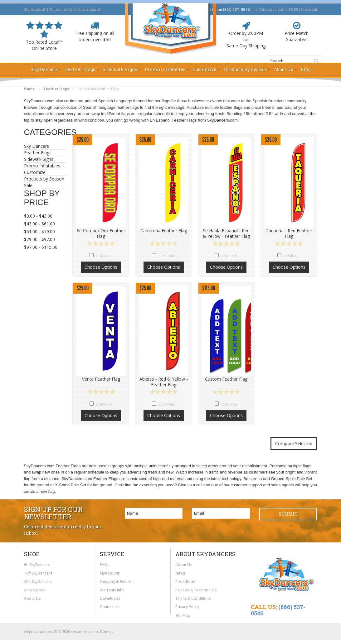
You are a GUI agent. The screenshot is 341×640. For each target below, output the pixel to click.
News (180, 573)
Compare (104, 255)
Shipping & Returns (116, 581)
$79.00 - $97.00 (39, 239)
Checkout (309, 9)
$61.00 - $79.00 (39, 231)
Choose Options (101, 267)
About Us (32, 598)
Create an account (84, 9)
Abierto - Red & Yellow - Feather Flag (163, 381)
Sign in (56, 9)
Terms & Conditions (193, 598)
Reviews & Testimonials (196, 590)
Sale (28, 185)
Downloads (110, 598)
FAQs (104, 564)
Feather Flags (56, 88)
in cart (272, 9)
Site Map (182, 615)
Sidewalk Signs (43, 159)
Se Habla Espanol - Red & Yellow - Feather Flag (226, 233)
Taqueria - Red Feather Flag (289, 233)
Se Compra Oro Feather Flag (101, 233)
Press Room (186, 581)
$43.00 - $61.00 (39, 224)
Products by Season (44, 179)
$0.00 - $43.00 (38, 216)
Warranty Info (112, 590)
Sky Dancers (43, 146)
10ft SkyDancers (38, 573)
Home (29, 88)
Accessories (34, 590)
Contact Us (109, 606)
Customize (35, 172)
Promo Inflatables (43, 166)
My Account (34, 9)
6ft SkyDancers (37, 564)
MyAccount (109, 573)
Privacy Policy (187, 606)
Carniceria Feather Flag (163, 230)
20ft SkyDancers (38, 581)
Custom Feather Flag (226, 379)
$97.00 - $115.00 (40, 247)
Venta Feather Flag (101, 379)
